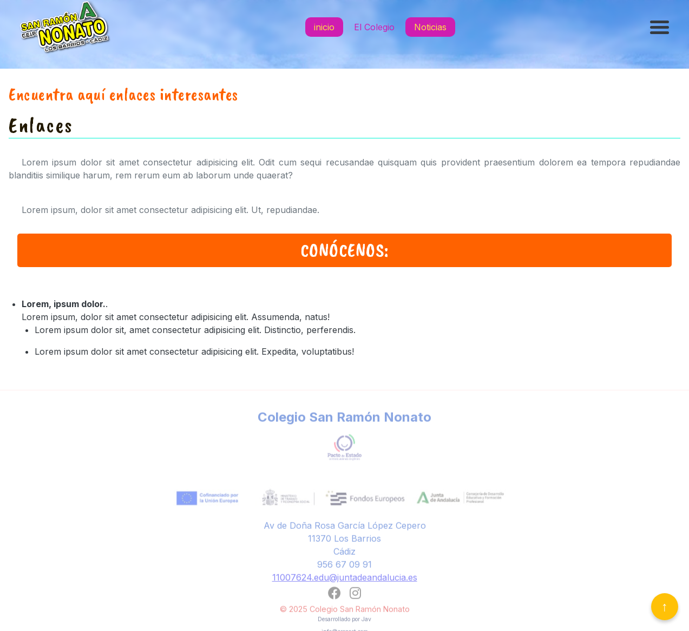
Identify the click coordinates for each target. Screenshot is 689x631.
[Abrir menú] (661, 27)
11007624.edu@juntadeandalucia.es (344, 581)
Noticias (430, 27)
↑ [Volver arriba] (664, 606)
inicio (324, 27)
